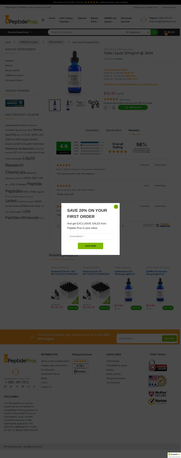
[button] (174, 455)
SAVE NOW (90, 246)
